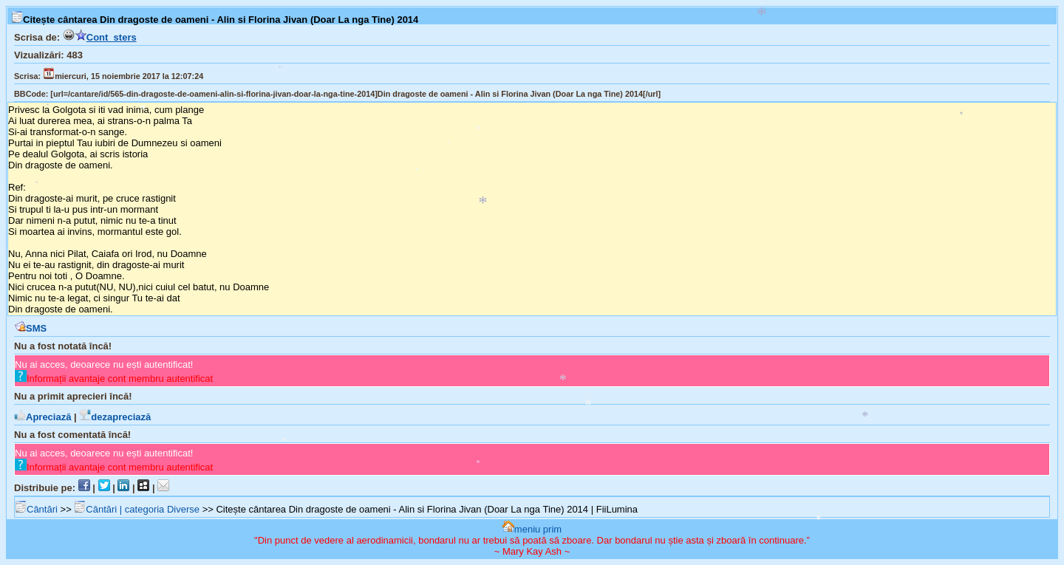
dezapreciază (115, 416)
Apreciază (42, 416)
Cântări (36, 509)
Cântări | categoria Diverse (137, 509)
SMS (30, 328)
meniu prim (532, 529)
